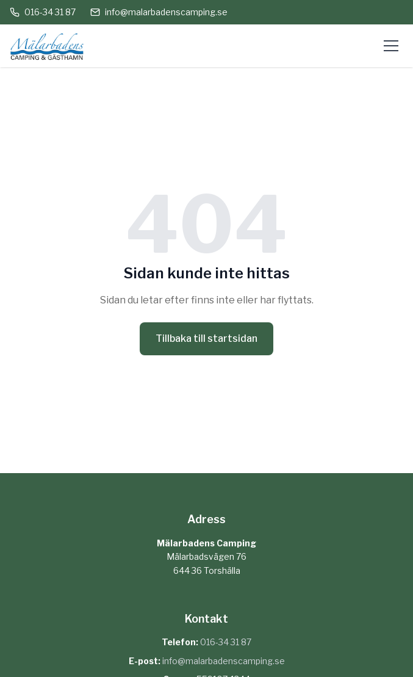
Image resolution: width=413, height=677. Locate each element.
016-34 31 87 (43, 12)
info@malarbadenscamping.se (159, 12)
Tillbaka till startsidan (206, 338)
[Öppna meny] (391, 46)
